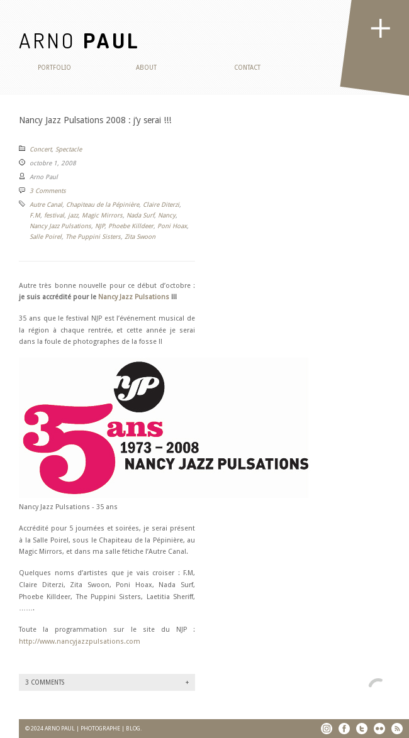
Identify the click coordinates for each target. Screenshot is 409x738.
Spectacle (68, 149)
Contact (247, 67)
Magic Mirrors (102, 215)
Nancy (167, 215)
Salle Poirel (46, 236)
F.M (35, 215)
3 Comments (48, 190)
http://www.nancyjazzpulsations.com (79, 641)
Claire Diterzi (161, 204)
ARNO (79, 39)
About (146, 67)
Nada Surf (140, 215)
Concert (41, 149)
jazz (73, 215)
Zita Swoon (140, 236)
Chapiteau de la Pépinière (102, 204)
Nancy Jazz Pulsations (60, 226)
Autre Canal (46, 204)
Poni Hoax (172, 226)
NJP (99, 226)
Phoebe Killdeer (131, 226)
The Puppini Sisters (93, 236)
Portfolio (54, 67)
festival (54, 215)
